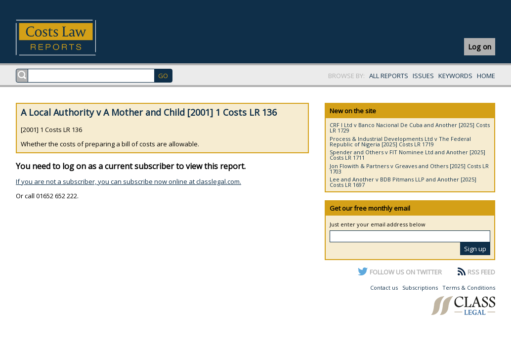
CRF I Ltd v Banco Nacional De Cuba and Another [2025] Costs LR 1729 (410, 127)
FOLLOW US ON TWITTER (406, 271)
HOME (486, 75)
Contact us (384, 287)
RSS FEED (481, 271)
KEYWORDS (455, 75)
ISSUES (423, 75)
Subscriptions (420, 287)
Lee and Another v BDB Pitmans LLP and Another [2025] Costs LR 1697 (403, 182)
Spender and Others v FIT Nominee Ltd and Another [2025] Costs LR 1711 (407, 154)
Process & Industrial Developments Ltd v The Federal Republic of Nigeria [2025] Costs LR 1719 (400, 141)
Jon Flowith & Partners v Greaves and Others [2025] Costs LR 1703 (409, 168)
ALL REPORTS (388, 75)
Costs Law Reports (67, 37)
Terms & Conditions (468, 287)
